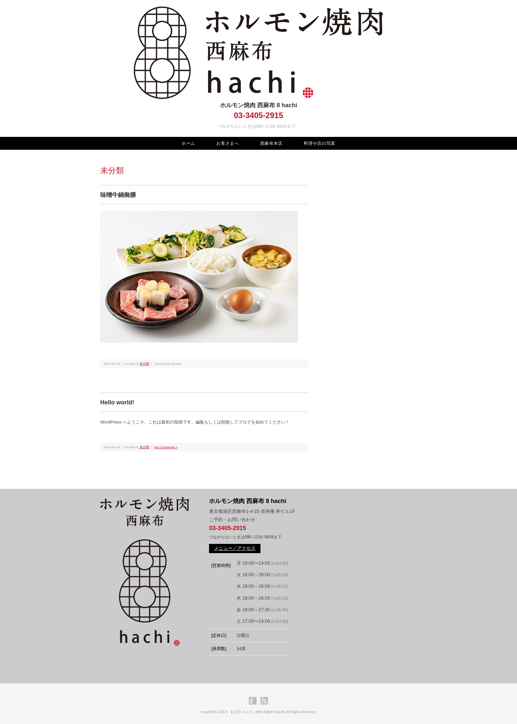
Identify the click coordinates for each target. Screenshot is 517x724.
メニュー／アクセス (235, 548)
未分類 (144, 363)
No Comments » (165, 447)
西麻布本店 (271, 143)
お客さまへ (227, 143)
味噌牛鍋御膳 (118, 195)
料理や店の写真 (319, 143)
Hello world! (117, 402)
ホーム (188, 143)
